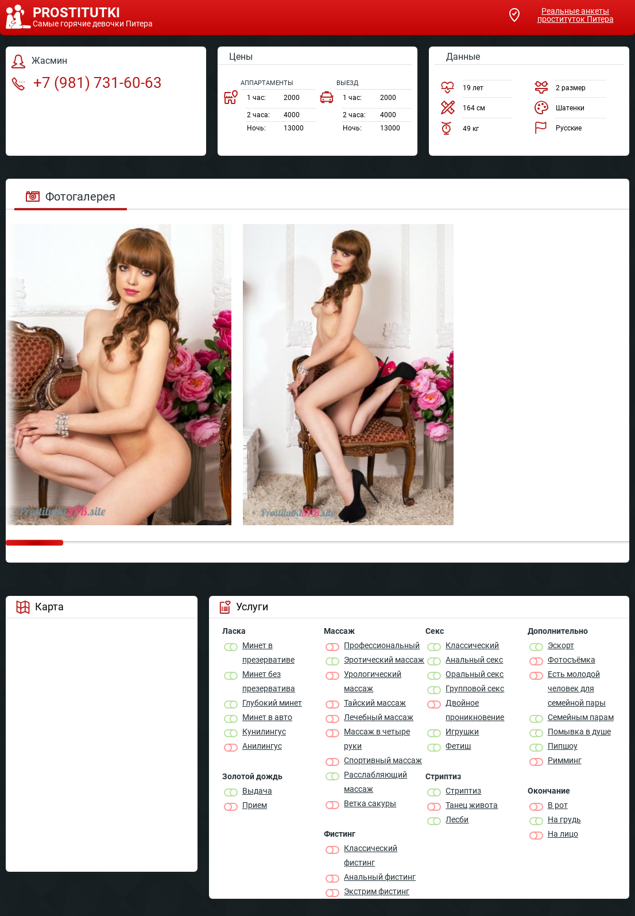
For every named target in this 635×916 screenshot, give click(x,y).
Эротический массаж (384, 659)
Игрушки (462, 731)
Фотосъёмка (571, 659)
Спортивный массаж (383, 760)
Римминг (565, 760)
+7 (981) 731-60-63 (86, 82)
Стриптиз (463, 790)
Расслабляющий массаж (375, 782)
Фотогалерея (70, 196)
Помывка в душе (579, 731)
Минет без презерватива (268, 681)
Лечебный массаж (378, 717)
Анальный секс (474, 659)
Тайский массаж (375, 702)
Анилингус (262, 745)
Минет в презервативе (268, 652)
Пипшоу (563, 745)
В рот (558, 805)
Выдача (257, 790)
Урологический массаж (372, 681)
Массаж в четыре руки (377, 738)
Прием (254, 805)
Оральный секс (475, 674)
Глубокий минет (272, 702)
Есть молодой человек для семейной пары (577, 688)
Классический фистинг (370, 855)
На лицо (563, 833)
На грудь (564, 819)
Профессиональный (382, 645)
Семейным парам (581, 717)
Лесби (457, 819)
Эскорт (561, 645)
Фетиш (458, 745)
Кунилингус (264, 731)
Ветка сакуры (370, 803)
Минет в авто (267, 717)
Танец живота (472, 805)
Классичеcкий (472, 645)
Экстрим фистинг (376, 891)
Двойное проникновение (475, 710)
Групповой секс (475, 688)
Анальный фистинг (380, 877)
